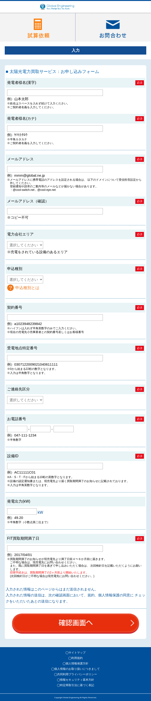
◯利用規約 (75, 658)
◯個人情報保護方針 (75, 663)
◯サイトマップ (75, 652)
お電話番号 (16, 419)
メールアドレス (20, 159)
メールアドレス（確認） (28, 201)
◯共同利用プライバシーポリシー (75, 674)
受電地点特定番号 (22, 348)
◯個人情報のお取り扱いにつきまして (75, 669)
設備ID (12, 456)
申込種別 (14, 269)
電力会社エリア (20, 234)
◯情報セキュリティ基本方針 (75, 679)
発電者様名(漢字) (21, 83)
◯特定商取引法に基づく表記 (75, 685)
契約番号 (14, 307)
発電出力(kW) (18, 501)
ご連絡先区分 (18, 389)
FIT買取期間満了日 (23, 538)
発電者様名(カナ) (21, 118)
